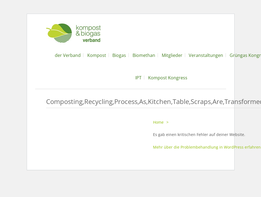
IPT (138, 78)
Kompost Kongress (167, 78)
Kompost (96, 55)
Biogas (119, 55)
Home (158, 122)
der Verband (68, 55)
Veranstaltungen (206, 55)
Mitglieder (172, 55)
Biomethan (144, 55)
